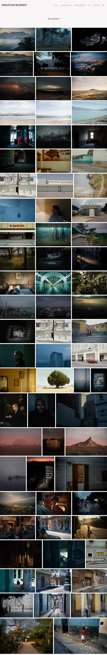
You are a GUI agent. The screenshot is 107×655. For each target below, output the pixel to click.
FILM (56, 5)
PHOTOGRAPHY (80, 5)
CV (89, 5)
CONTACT (96, 5)
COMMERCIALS (66, 5)
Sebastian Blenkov (14, 5)
